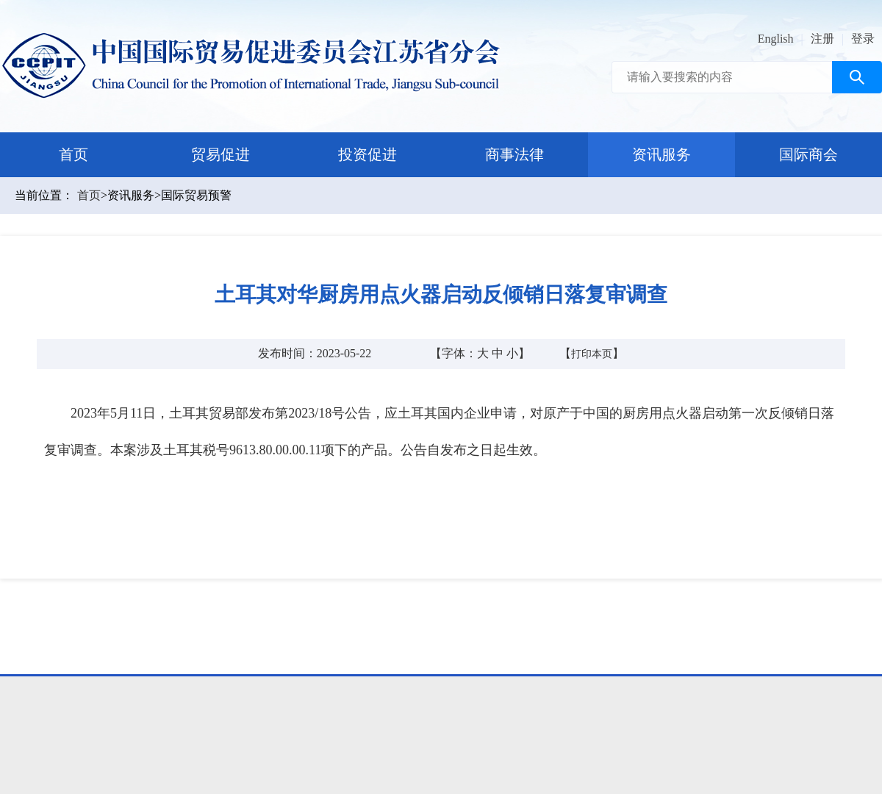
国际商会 (808, 154)
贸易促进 (220, 154)
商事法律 (514, 154)
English (776, 38)
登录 (863, 38)
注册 (822, 38)
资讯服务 (661, 154)
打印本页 (591, 354)
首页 (73, 154)
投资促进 (367, 154)
